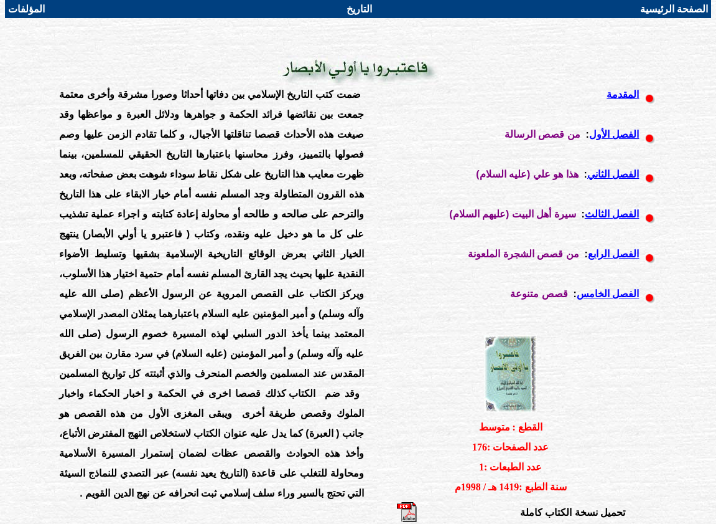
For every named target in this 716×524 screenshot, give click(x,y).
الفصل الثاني (613, 174)
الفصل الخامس (608, 293)
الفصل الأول (614, 134)
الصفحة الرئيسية (674, 9)
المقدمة (623, 94)
